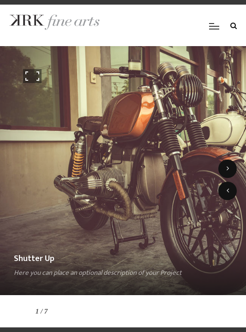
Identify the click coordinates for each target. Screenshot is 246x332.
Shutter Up (34, 259)
